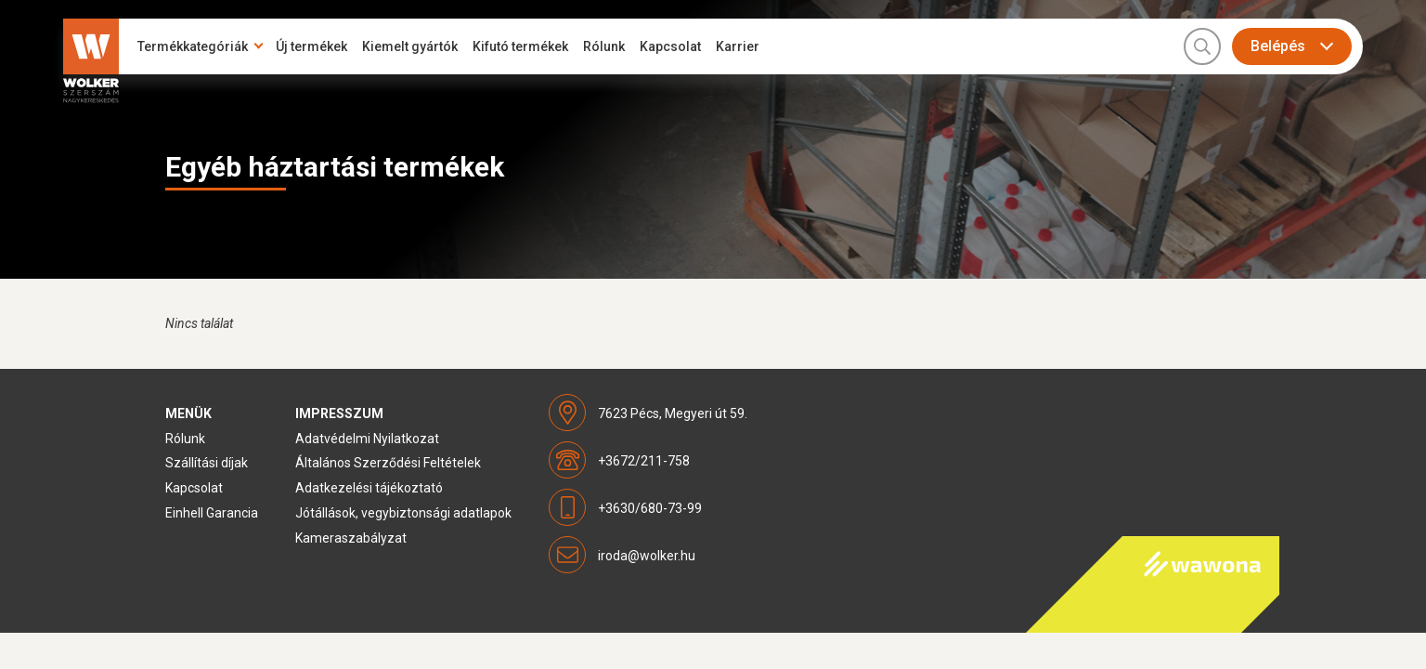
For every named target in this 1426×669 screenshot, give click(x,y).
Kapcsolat (670, 46)
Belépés (1278, 46)
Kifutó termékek (520, 46)
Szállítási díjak (206, 462)
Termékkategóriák (192, 46)
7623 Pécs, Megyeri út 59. (672, 413)
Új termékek (311, 46)
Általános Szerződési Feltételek (388, 462)
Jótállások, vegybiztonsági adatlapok (403, 512)
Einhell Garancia (211, 512)
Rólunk (604, 46)
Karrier (737, 46)
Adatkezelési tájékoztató (369, 487)
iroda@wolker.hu (646, 555)
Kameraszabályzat (351, 538)
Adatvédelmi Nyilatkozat (367, 438)
